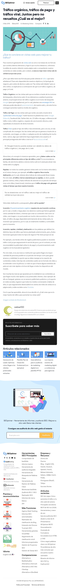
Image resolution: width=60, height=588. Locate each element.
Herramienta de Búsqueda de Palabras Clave (29, 475)
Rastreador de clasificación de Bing (29, 521)
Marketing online (28, 23)
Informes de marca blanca (28, 499)
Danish (43, 467)
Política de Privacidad (23, 585)
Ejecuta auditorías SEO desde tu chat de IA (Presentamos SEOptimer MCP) (48, 520)
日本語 (48, 475)
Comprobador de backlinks (28, 459)
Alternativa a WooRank (30, 572)
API (23, 504)
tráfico (44, 79)
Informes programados (30, 542)
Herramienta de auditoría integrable (28, 468)
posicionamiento (28, 105)
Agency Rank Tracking (29, 511)
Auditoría (46, 435)
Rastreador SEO (27, 495)
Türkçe (43, 483)
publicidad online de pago (13, 116)
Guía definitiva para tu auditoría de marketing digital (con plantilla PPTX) (36, 365)
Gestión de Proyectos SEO (29, 546)
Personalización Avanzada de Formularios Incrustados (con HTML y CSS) (49, 533)
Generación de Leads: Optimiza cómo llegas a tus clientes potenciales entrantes (9, 366)
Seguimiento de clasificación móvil (28, 538)
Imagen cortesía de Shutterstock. (14, 300)
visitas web (27, 63)
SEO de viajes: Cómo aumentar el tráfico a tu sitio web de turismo (49, 499)
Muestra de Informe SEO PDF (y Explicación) (47, 561)
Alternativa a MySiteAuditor (27, 559)
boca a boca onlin (40, 139)
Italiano (43, 475)
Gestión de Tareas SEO (30, 551)
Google (5, 102)
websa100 (15, 23)
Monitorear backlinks (29, 489)
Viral (9, 129)
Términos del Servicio (38, 585)
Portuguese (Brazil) (47, 480)
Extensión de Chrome (29, 525)
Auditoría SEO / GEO (29, 492)
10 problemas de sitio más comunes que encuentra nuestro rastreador (48, 551)
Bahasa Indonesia (47, 472)
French (49, 469)
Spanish (43, 469)
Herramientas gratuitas (30, 531)
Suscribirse (47, 334)
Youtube (30, 287)
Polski (43, 478)
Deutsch (49, 467)
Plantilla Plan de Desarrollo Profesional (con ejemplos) (22, 364)
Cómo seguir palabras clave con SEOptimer (48, 542)
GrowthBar (25, 534)
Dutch (53, 475)
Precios (43, 461)
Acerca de (44, 458)
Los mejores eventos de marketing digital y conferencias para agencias (50, 365)
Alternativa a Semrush (29, 564)
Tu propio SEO (27, 528)
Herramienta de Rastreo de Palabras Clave (29, 484)
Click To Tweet (49, 151)
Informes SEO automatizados (27, 515)
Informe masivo (27, 464)
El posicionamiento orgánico (20, 208)
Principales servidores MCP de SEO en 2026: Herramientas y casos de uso (48, 509)
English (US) (49, 464)
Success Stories (46, 486)
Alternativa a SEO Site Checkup (29, 568)
